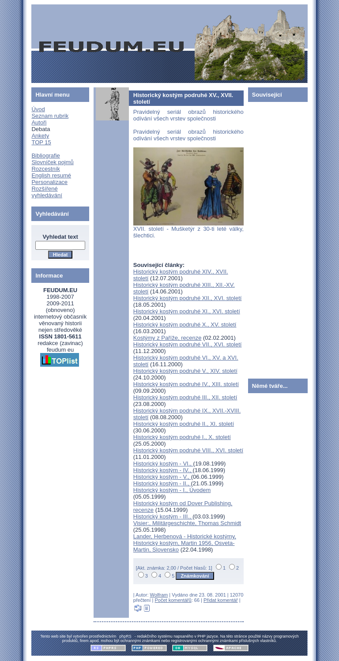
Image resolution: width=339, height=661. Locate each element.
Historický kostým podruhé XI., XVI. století (186, 311)
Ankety (40, 135)
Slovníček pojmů (52, 162)
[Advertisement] (274, 238)
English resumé (51, 175)
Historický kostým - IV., (163, 470)
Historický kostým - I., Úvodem (172, 490)
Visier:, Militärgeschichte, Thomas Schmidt (187, 523)
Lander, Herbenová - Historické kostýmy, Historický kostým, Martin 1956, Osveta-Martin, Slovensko (184, 543)
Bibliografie (45, 155)
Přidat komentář (220, 600)
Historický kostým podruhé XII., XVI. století (187, 298)
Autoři (38, 122)
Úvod (38, 109)
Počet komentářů (173, 600)
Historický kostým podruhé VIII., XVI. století (188, 450)
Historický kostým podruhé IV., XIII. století (186, 384)
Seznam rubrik (49, 116)
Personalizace (49, 182)
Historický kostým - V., (162, 476)
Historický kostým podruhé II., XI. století (183, 424)
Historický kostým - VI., (163, 463)
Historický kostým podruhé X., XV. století (185, 324)
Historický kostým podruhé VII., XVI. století (187, 344)
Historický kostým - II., (162, 483)
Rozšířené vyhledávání (46, 192)
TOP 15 (41, 142)
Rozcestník (45, 168)
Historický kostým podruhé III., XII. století (185, 397)
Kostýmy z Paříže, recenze (167, 337)
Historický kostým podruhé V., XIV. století (185, 371)
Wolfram (159, 594)
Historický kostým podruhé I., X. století (182, 437)
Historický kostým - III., (162, 516)
